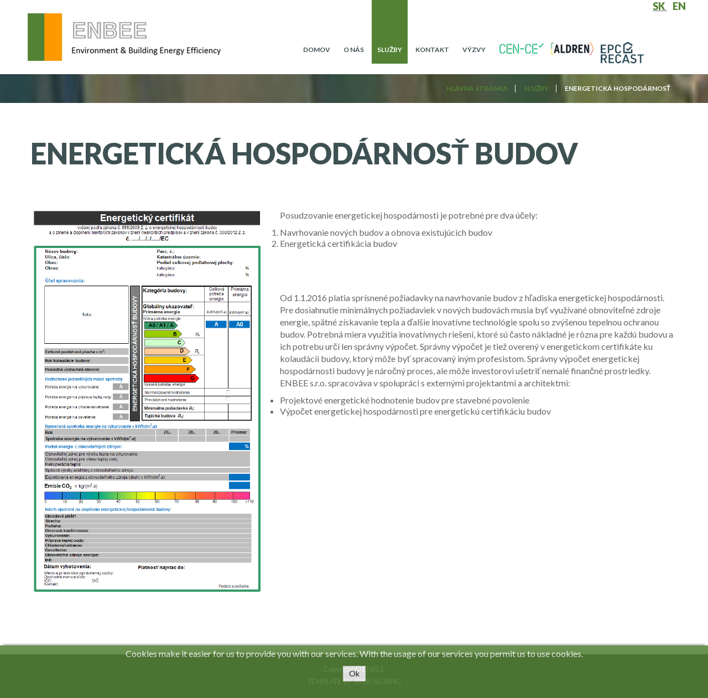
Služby (389, 49)
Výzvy (474, 49)
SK (660, 6)
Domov (316, 49)
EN (679, 6)
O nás (353, 49)
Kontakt (432, 49)
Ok (354, 673)
